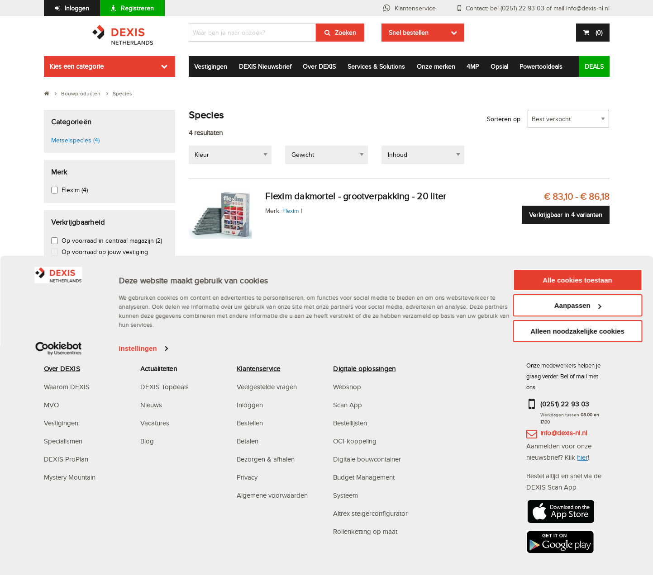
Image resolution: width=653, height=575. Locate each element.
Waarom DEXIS (67, 386)
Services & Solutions (376, 66)
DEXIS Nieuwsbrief (265, 66)
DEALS (594, 66)
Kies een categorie (76, 66)
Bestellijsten (350, 423)
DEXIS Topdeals (164, 386)
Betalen (247, 441)
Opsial (499, 66)
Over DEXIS (319, 66)
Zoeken (345, 32)
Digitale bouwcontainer (367, 459)
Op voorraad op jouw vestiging (105, 251)
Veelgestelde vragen (268, 386)
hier (582, 457)
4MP (473, 66)
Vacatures (154, 423)
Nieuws (151, 405)
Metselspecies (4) (75, 140)
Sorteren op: (504, 118)
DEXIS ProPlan (66, 459)
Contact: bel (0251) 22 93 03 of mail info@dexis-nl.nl (538, 8)
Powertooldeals (541, 66)
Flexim (290, 211)
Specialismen (63, 441)
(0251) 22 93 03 (564, 404)
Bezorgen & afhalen (266, 459)
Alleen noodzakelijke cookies (577, 548)
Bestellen (250, 423)
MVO (51, 405)
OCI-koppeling (355, 441)
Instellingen (138, 566)
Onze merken (436, 66)
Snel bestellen (409, 32)
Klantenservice (415, 8)
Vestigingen (210, 66)
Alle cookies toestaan (577, 497)
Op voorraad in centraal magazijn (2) (112, 240)
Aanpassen (577, 523)
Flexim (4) (75, 189)
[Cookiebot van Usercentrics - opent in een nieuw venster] (58, 566)
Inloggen (77, 8)
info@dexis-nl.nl (563, 433)
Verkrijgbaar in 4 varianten (565, 214)
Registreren (137, 8)
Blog (147, 441)
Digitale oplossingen (364, 368)
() (598, 32)
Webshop (347, 386)
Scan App (347, 405)
